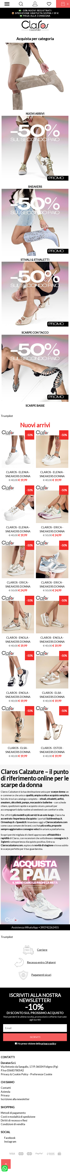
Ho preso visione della (36, 1043)
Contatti (6, 1087)
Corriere (42, 949)
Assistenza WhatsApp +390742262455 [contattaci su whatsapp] (35, 927)
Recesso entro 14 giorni (41, 962)
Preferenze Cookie (41, 1074)
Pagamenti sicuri (41, 974)
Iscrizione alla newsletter (15, 1099)
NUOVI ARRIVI (35, 113)
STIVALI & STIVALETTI (35, 259)
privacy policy (48, 1043)
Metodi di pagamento (13, 1112)
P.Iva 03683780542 (12, 1070)
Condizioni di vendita (13, 1124)
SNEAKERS (35, 186)
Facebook (9, 1137)
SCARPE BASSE (35, 405)
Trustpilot (7, 416)
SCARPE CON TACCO (35, 332)
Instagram (10, 1141)
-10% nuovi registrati (35, 10)
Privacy (5, 1095)
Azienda (5, 1091)
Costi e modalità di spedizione (18, 1116)
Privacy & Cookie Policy (14, 1074)
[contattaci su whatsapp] (5, 1168)
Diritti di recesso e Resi (14, 1120)
